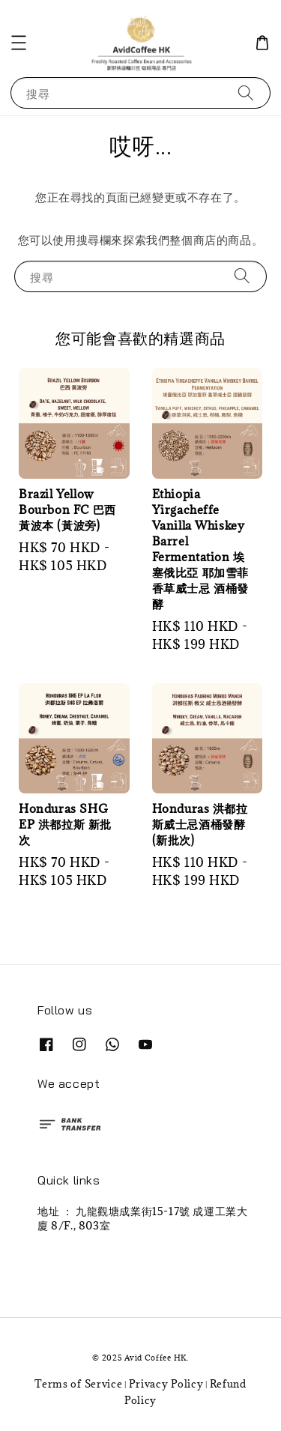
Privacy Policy (166, 1384)
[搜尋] (246, 92)
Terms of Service (78, 1384)
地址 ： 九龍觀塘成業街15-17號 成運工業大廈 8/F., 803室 (142, 1218)
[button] (18, 42)
